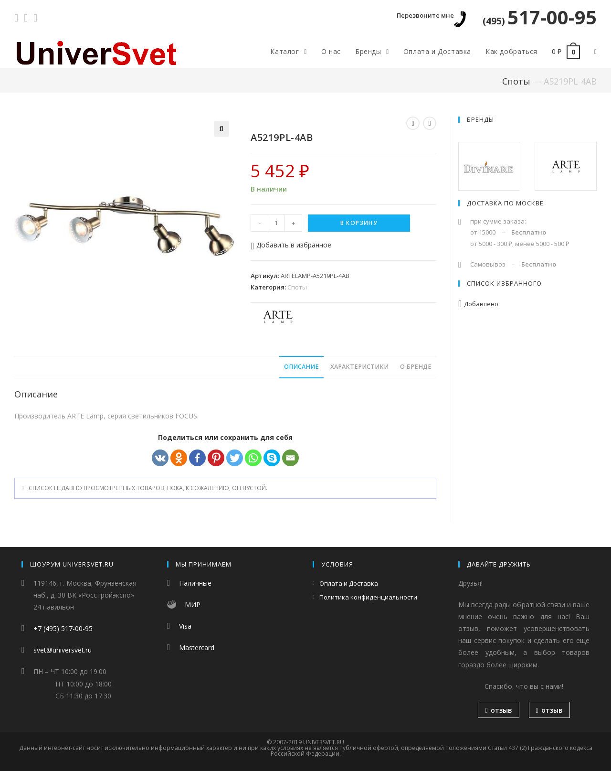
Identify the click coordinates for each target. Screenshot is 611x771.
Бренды (480, 119)
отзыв (498, 710)
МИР (192, 604)
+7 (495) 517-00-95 (63, 628)
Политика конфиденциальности (368, 597)
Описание (301, 367)
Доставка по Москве (505, 203)
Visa (185, 626)
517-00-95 (540, 17)
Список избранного (504, 283)
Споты (516, 81)
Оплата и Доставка (348, 583)
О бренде (416, 367)
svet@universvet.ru (62, 649)
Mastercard (196, 647)
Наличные (195, 583)
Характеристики (359, 367)
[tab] (301, 367)
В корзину (359, 223)
